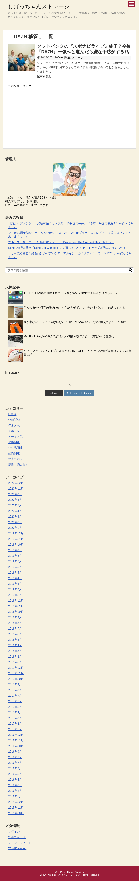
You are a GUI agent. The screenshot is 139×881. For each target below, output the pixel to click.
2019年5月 (15, 572)
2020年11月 (16, 488)
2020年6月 (15, 499)
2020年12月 (16, 483)
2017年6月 (15, 701)
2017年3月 (15, 718)
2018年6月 (15, 634)
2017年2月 (15, 723)
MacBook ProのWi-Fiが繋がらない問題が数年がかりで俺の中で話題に (69, 336)
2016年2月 (15, 790)
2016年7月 (15, 762)
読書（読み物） (18, 464)
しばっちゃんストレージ (39, 6)
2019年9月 (15, 550)
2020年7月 (15, 494)
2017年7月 (15, 695)
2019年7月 (15, 561)
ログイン (14, 831)
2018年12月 (16, 600)
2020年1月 (15, 527)
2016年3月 (15, 785)
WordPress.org (17, 848)
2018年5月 (15, 639)
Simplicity (79, 872)
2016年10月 (16, 746)
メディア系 (15, 436)
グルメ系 (14, 425)
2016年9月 (15, 751)
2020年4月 (15, 511)
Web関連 (64, 57)
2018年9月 (15, 617)
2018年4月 (15, 645)
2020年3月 (15, 516)
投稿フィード (17, 837)
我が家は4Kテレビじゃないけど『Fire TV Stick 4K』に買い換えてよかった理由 (75, 322)
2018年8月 (15, 622)
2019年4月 (15, 578)
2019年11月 (16, 539)
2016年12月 (16, 734)
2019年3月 (15, 583)
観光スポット (17, 459)
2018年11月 (16, 606)
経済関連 (14, 453)
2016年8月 (15, 757)
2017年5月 (15, 706)
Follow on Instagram (79, 393)
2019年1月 (15, 594)
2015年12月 (16, 802)
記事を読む (44, 76)
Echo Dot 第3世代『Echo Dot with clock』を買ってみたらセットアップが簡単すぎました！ (67, 247)
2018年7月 (15, 628)
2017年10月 (16, 678)
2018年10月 (16, 611)
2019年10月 (16, 544)
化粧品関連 (15, 447)
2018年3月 (15, 650)
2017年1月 (15, 729)
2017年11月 (16, 673)
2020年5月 (15, 505)
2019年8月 (15, 555)
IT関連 (12, 414)
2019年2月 (15, 589)
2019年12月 (16, 533)
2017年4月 (15, 712)
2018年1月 (15, 662)
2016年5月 (15, 774)
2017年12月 (16, 667)
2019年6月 (15, 566)
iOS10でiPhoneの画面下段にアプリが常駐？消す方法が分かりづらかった (71, 293)
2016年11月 (16, 740)
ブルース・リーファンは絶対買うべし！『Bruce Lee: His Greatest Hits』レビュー (61, 242)
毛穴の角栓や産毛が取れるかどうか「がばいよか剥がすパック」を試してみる (74, 307)
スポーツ (77, 57)
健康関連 (14, 442)
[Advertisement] (38, 113)
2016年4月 (15, 779)
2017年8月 (15, 690)
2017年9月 (15, 684)
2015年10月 (16, 813)
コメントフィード (19, 842)
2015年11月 (16, 807)
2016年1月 (15, 796)
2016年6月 (15, 768)
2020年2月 (15, 522)
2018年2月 (15, 656)
